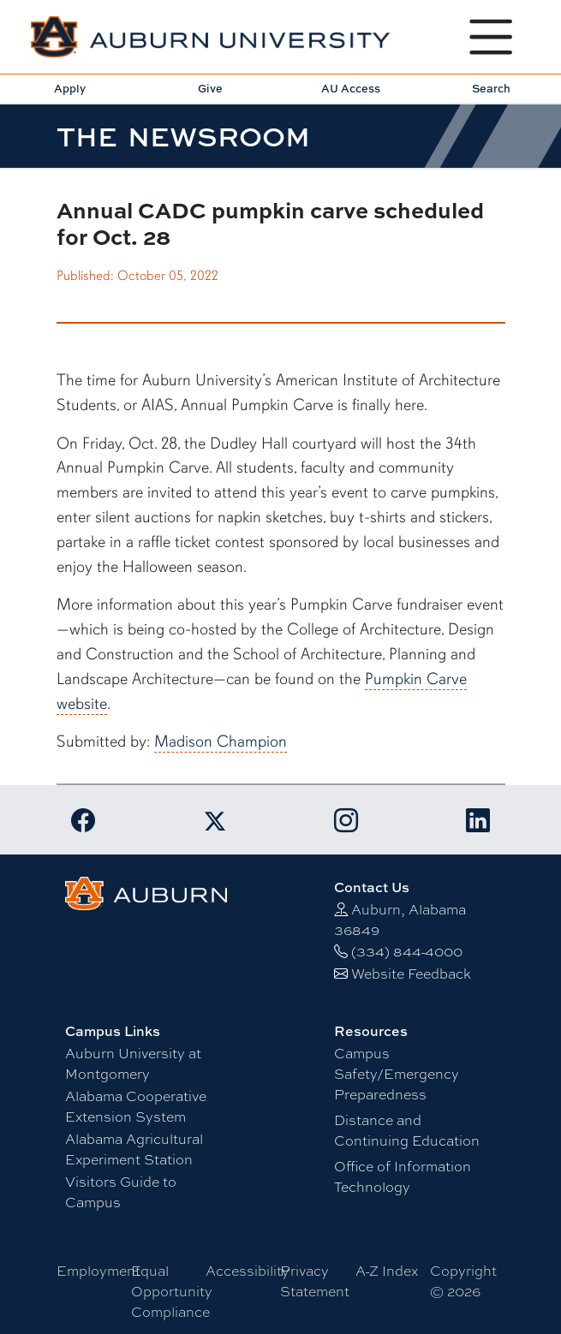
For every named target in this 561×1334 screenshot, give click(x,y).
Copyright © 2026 (463, 1280)
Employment (98, 1270)
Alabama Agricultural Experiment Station (134, 1149)
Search (491, 88)
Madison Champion (220, 741)
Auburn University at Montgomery (133, 1063)
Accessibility (247, 1270)
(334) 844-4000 (407, 951)
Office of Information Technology (402, 1176)
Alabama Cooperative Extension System (135, 1106)
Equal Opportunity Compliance (171, 1290)
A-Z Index (386, 1270)
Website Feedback (411, 973)
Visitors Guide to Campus (120, 1191)
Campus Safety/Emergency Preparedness (396, 1073)
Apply (70, 88)
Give (210, 88)
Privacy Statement (314, 1280)
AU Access (350, 88)
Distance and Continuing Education (407, 1130)
